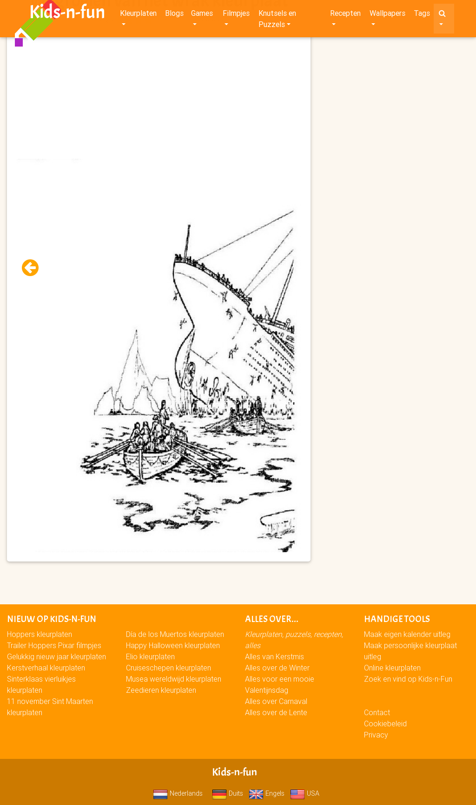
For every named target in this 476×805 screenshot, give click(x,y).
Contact (377, 712)
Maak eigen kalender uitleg (407, 634)
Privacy (376, 734)
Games (202, 15)
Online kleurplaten (392, 667)
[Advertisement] (158, 93)
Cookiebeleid (385, 723)
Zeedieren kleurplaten (161, 690)
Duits (227, 793)
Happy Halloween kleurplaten (173, 645)
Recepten (345, 15)
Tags (422, 15)
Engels (266, 793)
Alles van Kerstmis (274, 656)
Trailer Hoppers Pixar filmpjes (54, 645)
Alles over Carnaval (276, 701)
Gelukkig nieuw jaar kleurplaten (56, 656)
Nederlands (178, 793)
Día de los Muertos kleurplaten (175, 634)
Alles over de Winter (277, 667)
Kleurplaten (138, 15)
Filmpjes (236, 15)
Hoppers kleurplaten (39, 634)
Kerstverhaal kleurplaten (46, 667)
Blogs (174, 15)
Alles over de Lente (276, 712)
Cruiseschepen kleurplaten (168, 667)
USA (304, 793)
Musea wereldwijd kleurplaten (173, 678)
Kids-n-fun (67, 14)
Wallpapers (387, 15)
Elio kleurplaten (150, 656)
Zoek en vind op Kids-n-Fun (408, 678)
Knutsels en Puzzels (277, 20)
